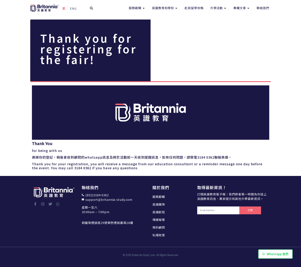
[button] (91, 8)
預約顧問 (158, 227)
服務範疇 (158, 196)
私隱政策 (158, 235)
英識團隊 (158, 204)
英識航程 (158, 212)
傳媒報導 (158, 219)
